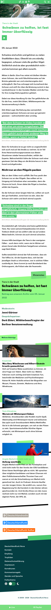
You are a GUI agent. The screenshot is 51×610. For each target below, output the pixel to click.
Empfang (9, 553)
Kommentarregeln (12, 572)
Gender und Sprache (14, 576)
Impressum (10, 565)
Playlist (39, 607)
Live (13, 607)
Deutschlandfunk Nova (15, 546)
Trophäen (9, 557)
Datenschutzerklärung (14, 561)
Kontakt (8, 550)
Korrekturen (10, 568)
